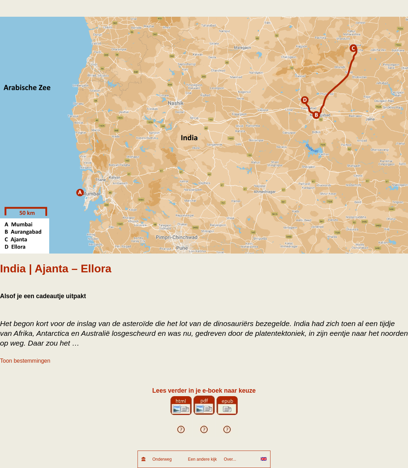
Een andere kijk (202, 459)
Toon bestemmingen (25, 361)
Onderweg (167, 459)
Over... (238, 459)
